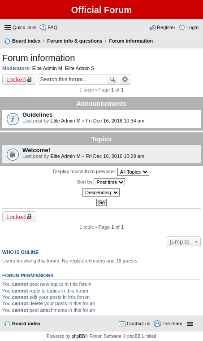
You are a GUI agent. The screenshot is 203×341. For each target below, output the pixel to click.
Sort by (101, 182)
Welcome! (36, 150)
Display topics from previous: (101, 172)
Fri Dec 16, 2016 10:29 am (115, 156)
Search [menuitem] (195, 41)
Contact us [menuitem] (139, 323)
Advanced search (125, 79)
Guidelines (37, 114)
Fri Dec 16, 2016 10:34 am (115, 120)
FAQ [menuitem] (52, 27)
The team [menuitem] (172, 323)
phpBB (78, 336)
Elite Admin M (47, 68)
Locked (16, 79)
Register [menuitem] (166, 27)
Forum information (38, 58)
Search (112, 79)
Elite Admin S (79, 68)
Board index (26, 323)
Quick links (24, 27)
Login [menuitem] (192, 27)
